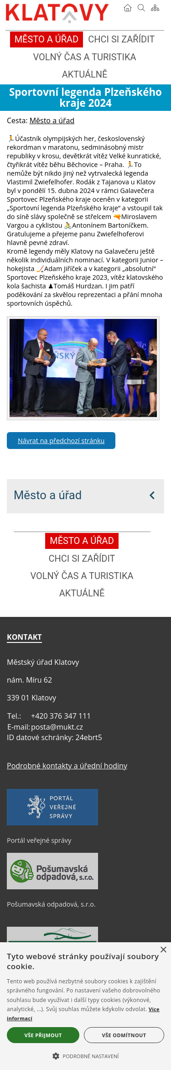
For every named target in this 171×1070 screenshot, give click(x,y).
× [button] (163, 950)
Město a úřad (48, 495)
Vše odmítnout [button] (124, 1035)
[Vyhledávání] (141, 7)
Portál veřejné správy (39, 840)
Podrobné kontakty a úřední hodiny (67, 766)
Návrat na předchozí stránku (61, 440)
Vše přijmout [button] (43, 1035)
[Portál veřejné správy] (52, 823)
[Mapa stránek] (155, 7)
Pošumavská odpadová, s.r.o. (51, 904)
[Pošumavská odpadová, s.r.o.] (52, 887)
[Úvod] (128, 7)
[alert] (85, 1006)
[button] (85, 1055)
